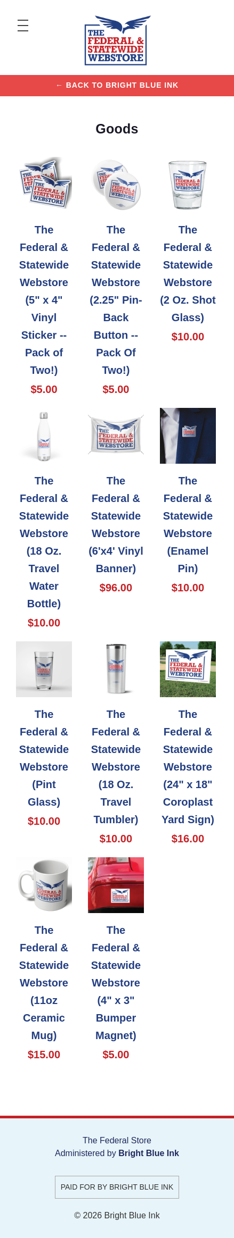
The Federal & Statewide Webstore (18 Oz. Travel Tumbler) (116, 766)
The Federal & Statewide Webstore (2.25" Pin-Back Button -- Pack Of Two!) (116, 300)
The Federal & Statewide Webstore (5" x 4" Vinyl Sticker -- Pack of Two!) (44, 300)
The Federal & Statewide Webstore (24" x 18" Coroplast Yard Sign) (188, 766)
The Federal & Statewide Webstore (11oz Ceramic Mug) (44, 982)
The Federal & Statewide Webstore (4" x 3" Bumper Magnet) (116, 982)
